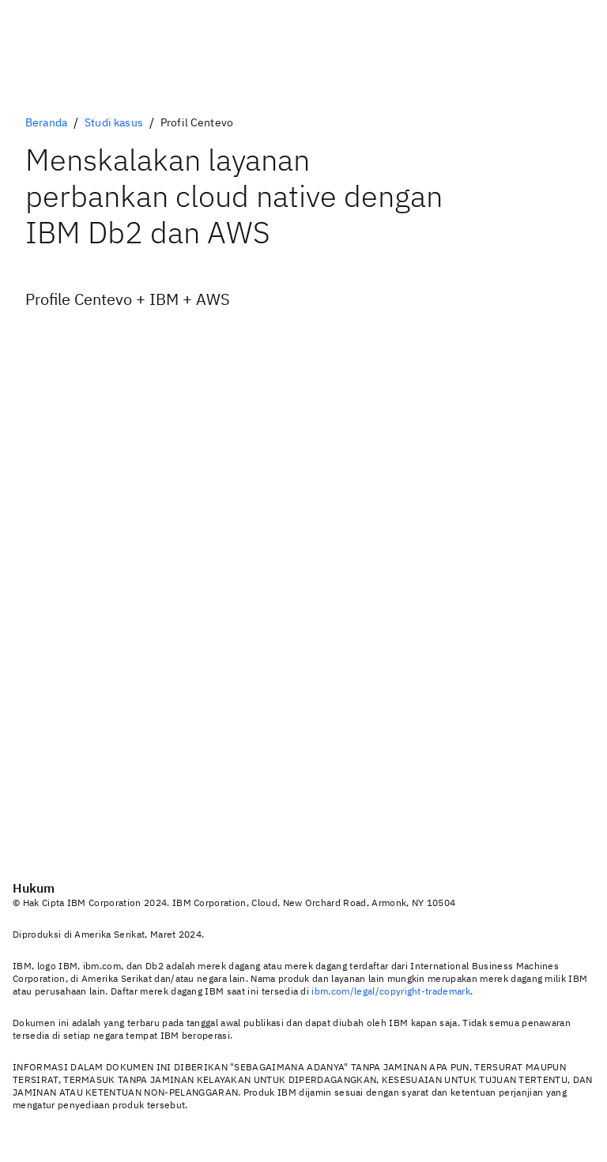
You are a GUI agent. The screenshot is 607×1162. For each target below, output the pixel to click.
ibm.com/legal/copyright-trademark (390, 991)
